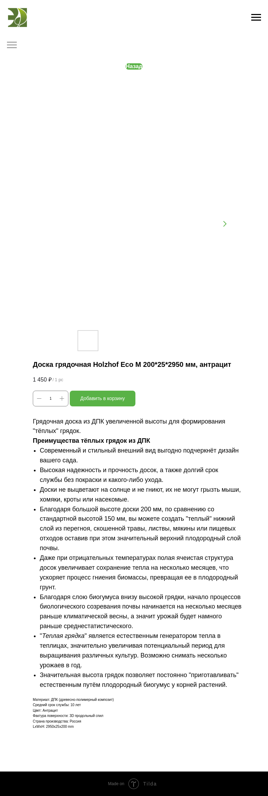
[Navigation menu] (256, 17)
